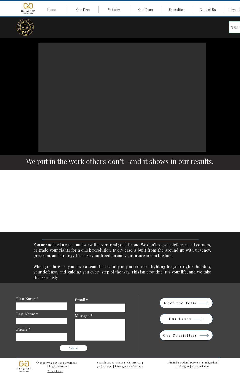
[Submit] (73, 348)
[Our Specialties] (186, 335)
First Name (26, 299)
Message (82, 315)
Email (80, 300)
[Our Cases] (186, 319)
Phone (21, 329)
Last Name (25, 314)
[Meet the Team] (186, 303)
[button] (122, 97)
